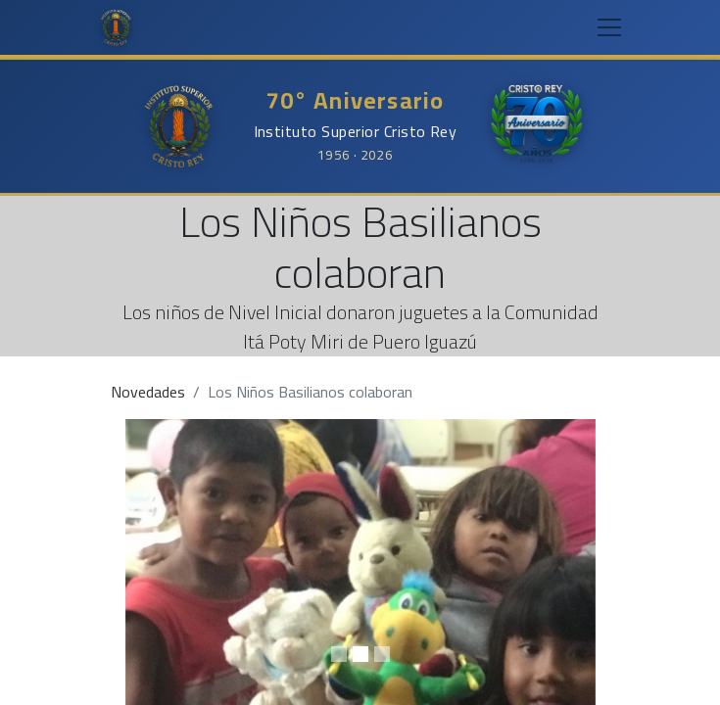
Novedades (148, 391)
